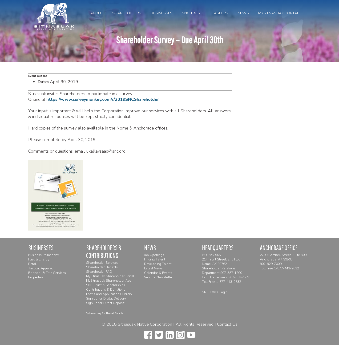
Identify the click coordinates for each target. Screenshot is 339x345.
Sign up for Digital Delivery (106, 298)
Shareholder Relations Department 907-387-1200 (222, 270)
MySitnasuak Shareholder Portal (110, 276)
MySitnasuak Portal (278, 13)
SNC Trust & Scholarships (105, 285)
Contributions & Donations (105, 289)
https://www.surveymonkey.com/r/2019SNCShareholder (102, 99)
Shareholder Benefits (102, 267)
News (243, 13)
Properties (35, 277)
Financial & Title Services (47, 273)
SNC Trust (192, 13)
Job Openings (154, 255)
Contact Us (227, 324)
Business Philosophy (43, 255)
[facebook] (148, 333)
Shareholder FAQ (99, 271)
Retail (32, 264)
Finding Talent (154, 259)
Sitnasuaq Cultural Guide (105, 313)
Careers (219, 13)
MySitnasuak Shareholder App (109, 280)
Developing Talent (157, 264)
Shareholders (126, 13)
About (96, 13)
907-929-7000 (271, 264)
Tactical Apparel (40, 268)
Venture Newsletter (158, 277)
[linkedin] (169, 333)
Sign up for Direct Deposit (105, 303)
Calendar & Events (158, 273)
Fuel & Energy (38, 259)
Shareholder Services (102, 262)
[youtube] (191, 333)
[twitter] (158, 333)
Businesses (162, 13)
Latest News (153, 268)
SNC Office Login (214, 292)
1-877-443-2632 (228, 282)
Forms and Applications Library (109, 294)
